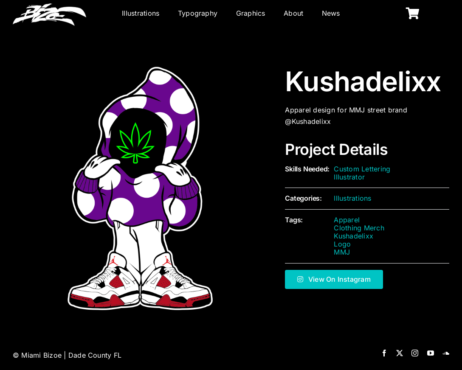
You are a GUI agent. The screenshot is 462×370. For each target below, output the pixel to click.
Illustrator (349, 177)
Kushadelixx (353, 236)
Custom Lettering (362, 169)
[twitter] (399, 353)
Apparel (347, 220)
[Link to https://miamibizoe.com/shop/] (413, 14)
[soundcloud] (445, 353)
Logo (342, 244)
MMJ (342, 252)
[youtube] (430, 353)
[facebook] (384, 353)
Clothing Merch (359, 228)
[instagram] (414, 353)
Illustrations (352, 198)
